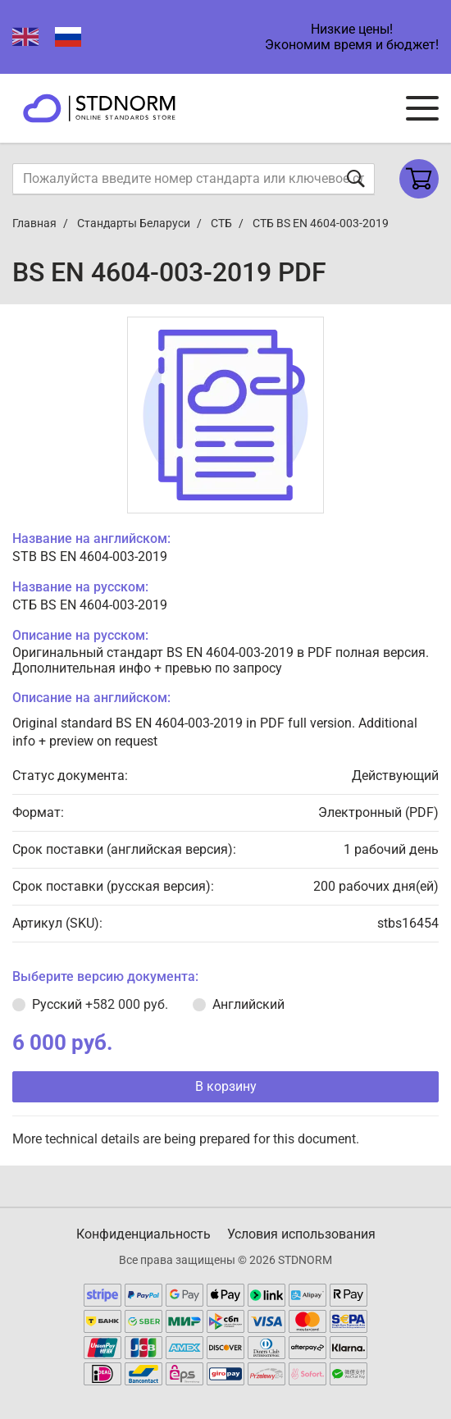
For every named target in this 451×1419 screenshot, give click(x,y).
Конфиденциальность (143, 1234)
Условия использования (301, 1234)
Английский (248, 1004)
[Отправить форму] (356, 178)
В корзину (226, 1086)
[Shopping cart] (419, 178)
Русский (100, 1004)
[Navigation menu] (422, 108)
